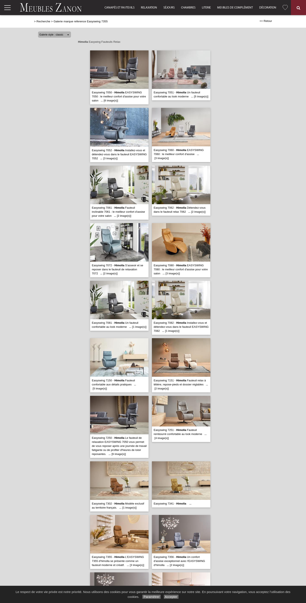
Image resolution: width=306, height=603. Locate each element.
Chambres (188, 7)
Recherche (43, 21)
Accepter (171, 597)
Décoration (267, 7)
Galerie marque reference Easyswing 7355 (81, 21)
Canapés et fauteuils (120, 7)
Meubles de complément (235, 7)
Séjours (169, 7)
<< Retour (265, 21)
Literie (206, 7)
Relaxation (149, 7)
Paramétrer (151, 597)
